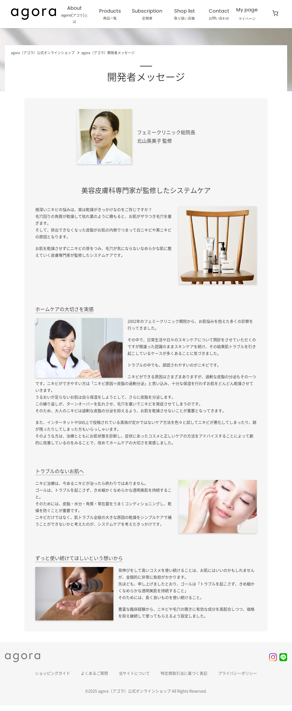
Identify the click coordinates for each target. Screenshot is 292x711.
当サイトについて (134, 673)
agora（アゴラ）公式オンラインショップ (42, 52)
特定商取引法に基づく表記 (184, 673)
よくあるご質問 (94, 673)
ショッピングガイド (52, 673)
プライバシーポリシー (237, 673)
